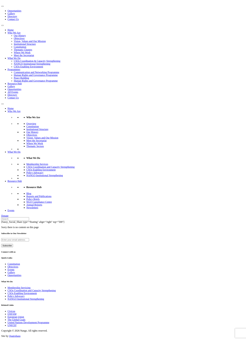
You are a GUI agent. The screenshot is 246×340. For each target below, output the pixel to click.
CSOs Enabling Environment (28, 66)
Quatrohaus (15, 336)
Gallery (11, 13)
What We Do (14, 58)
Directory (12, 16)
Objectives (19, 38)
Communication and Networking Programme (36, 72)
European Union (16, 317)
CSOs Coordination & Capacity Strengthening (37, 61)
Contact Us (13, 19)
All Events (13, 92)
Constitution (20, 47)
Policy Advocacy (34, 172)
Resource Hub (15, 83)
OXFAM (12, 314)
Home (11, 30)
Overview (31, 123)
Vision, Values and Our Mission (30, 41)
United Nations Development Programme (28, 322)
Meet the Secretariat (24, 55)
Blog (28, 193)
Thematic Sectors (35, 146)
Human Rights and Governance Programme (36, 75)
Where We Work (22, 52)
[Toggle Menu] (2, 6)
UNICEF (12, 325)
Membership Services (37, 164)
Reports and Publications (38, 196)
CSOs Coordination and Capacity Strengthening (50, 167)
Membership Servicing (19, 287)
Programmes (14, 69)
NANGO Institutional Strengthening (32, 63)
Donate (4, 215)
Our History (20, 35)
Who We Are (14, 32)
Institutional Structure (25, 44)
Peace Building (21, 78)
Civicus (11, 311)
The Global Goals (16, 319)
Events (11, 210)
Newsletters (32, 207)
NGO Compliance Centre (39, 202)
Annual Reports (34, 204)
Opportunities (14, 10)
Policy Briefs (33, 199)
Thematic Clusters (23, 49)
